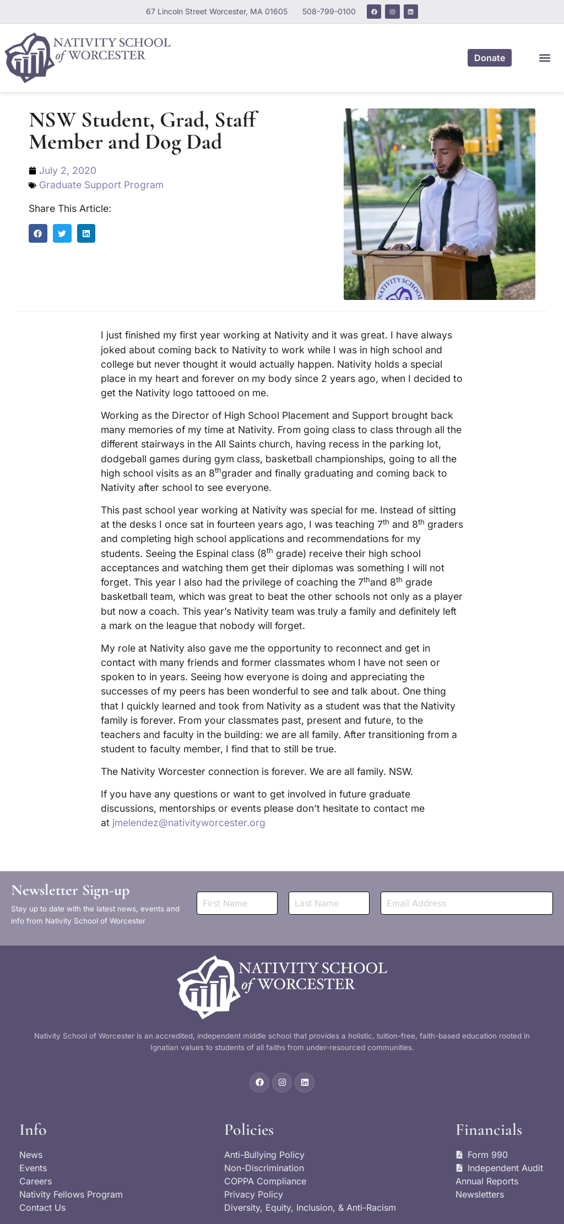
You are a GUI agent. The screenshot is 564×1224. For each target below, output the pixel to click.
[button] (545, 58)
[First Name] (237, 903)
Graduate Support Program (101, 184)
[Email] (467, 903)
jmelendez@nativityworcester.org (188, 822)
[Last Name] (329, 903)
